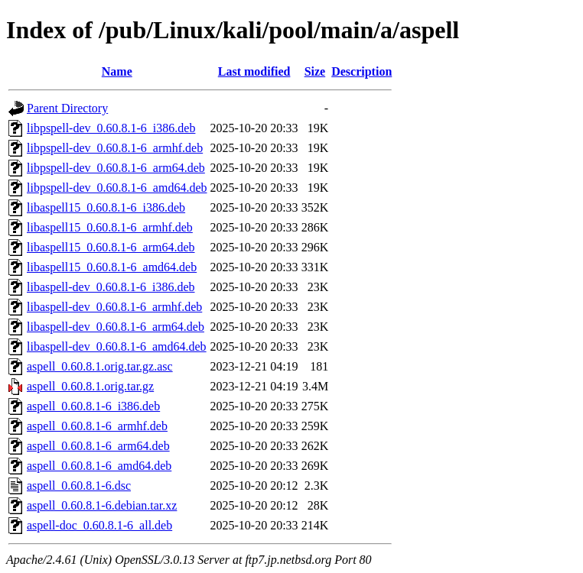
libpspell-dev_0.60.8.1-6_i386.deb (111, 127)
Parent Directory (67, 108)
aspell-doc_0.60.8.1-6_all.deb (99, 525)
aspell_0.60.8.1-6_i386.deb (93, 406)
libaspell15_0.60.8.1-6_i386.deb (106, 207)
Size (315, 71)
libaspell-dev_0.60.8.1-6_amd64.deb (117, 346)
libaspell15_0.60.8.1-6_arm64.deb (111, 247)
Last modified (254, 71)
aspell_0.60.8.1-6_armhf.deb (97, 425)
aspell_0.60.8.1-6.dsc (79, 485)
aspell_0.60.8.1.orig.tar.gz (90, 386)
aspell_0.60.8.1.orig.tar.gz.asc (100, 366)
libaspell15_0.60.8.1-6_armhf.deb (110, 227)
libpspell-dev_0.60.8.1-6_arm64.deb (116, 167)
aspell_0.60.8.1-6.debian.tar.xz (102, 505)
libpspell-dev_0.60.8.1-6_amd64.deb (117, 187)
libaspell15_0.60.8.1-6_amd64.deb (112, 267)
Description (361, 71)
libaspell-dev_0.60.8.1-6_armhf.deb (114, 306)
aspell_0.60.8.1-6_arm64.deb (98, 445)
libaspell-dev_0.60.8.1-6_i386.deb (111, 286)
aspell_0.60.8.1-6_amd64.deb (99, 465)
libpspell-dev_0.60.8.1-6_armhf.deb (115, 147)
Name (117, 71)
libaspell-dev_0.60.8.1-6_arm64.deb (115, 326)
